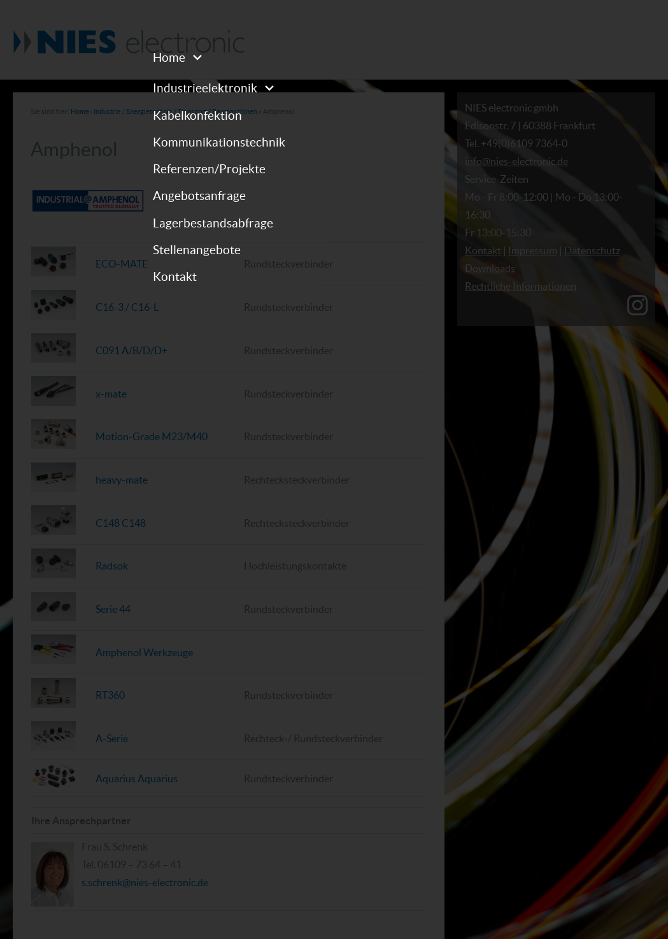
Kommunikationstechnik (219, 142)
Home (169, 57)
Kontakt (175, 276)
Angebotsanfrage (199, 196)
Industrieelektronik (205, 88)
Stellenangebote (197, 250)
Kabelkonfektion (197, 115)
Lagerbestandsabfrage (213, 223)
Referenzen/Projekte (209, 169)
